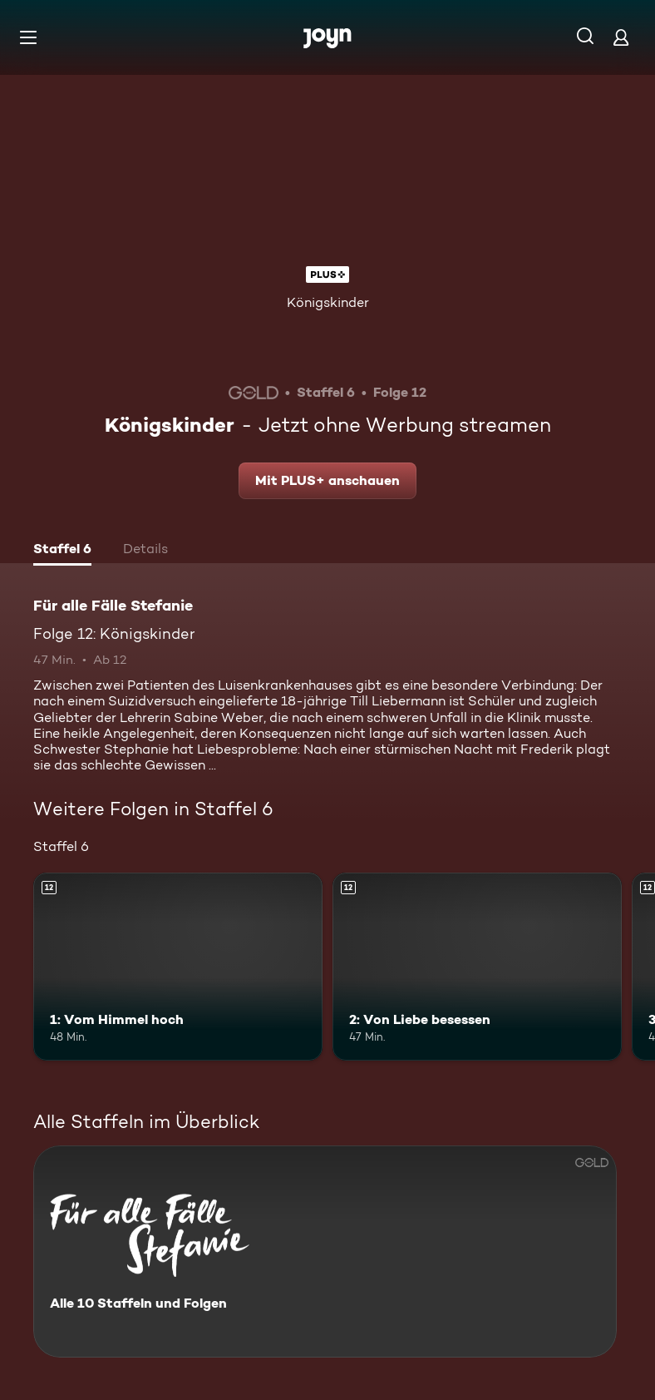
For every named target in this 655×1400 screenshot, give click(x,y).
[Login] (621, 37)
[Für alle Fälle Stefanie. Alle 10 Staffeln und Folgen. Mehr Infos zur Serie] (325, 1251)
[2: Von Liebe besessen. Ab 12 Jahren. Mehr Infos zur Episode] (477, 967)
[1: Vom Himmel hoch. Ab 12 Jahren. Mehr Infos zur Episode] (178, 967)
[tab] (62, 551)
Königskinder (328, 302)
